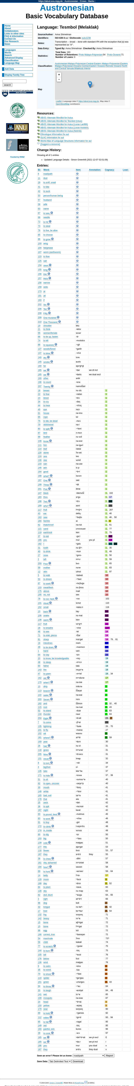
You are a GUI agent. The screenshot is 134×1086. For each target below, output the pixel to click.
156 (39, 274)
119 (39, 532)
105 (39, 954)
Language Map (12, 63)
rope (45, 417)
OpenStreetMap (62, 104)
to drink (46, 551)
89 (39, 1013)
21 (39, 329)
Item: (78, 170)
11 (39, 178)
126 (39, 771)
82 (39, 895)
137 (39, 353)
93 (39, 814)
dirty (45, 686)
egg (45, 930)
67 (39, 213)
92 (39, 783)
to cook (46, 1033)
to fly (45, 730)
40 (39, 551)
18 (39, 390)
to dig (46, 834)
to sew (46, 213)
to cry (46, 401)
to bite (46, 187)
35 (39, 970)
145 (39, 362)
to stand (47, 710)
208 (39, 313)
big (44, 838)
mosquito (47, 998)
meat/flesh (48, 587)
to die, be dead (50, 421)
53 (39, 195)
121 (39, 529)
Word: (46, 170)
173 (39, 291)
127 (39, 349)
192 (39, 703)
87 (39, 583)
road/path (47, 174)
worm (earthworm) (52, 252)
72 (39, 222)
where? (46, 738)
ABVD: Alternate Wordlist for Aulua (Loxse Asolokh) (64, 127)
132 (39, 914)
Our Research (12, 41)
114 (39, 449)
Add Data (9, 69)
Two (45, 501)
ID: (39, 170)
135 (39, 726)
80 (39, 428)
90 (39, 834)
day (45, 883)
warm (46, 620)
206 (39, 309)
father (46, 666)
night (45, 810)
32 (39, 907)
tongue (46, 907)
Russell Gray (79, 1083)
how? (46, 867)
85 (39, 235)
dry (44, 358)
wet (45, 994)
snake (46, 615)
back (45, 611)
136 (39, 962)
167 (39, 810)
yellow (46, 1005)
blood (46, 398)
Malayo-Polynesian (77, 63)
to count (47, 382)
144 (39, 950)
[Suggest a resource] (50, 144)
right (45, 899)
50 (39, 579)
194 (39, 867)
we (44, 370)
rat (44, 733)
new (45, 517)
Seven (46, 699)
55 (39, 333)
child (45, 942)
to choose (48, 235)
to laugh (47, 990)
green (46, 982)
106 (39, 615)
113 (39, 690)
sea (45, 456)
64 (39, 655)
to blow (46, 353)
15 (39, 922)
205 (39, 754)
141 (39, 994)
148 (39, 791)
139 (39, 842)
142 (39, 918)
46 (39, 631)
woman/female (50, 333)
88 (39, 344)
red (45, 1025)
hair (45, 746)
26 (39, 746)
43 (39, 513)
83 (39, 818)
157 (39, 278)
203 (39, 699)
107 (39, 252)
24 (39, 1002)
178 (39, 799)
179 (39, 1009)
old (44, 678)
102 (39, 733)
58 (39, 204)
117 (39, 510)
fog (44, 914)
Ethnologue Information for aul (54, 134)
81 (39, 639)
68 (39, 217)
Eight (45, 718)
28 (39, 628)
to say (46, 655)
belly (45, 875)
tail (44, 954)
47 (39, 674)
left (44, 559)
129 (39, 879)
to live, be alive (50, 230)
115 (39, 707)
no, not (46, 594)
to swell (47, 583)
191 (39, 296)
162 (39, 678)
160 (39, 1029)
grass (46, 750)
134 (39, 714)
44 (39, 405)
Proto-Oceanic (114, 54)
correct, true (49, 934)
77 (39, 946)
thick (45, 278)
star (45, 460)
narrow (46, 282)
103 (39, 587)
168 (39, 883)
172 (39, 826)
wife (45, 204)
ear (45, 513)
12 (39, 571)
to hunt (46, 871)
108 (39, 441)
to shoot (47, 974)
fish (45, 445)
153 (39, 838)
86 (39, 239)
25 (39, 802)
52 (39, 710)
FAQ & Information (14, 36)
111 (39, 445)
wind (45, 962)
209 (39, 317)
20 (39, 658)
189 (39, 505)
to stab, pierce (50, 635)
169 (39, 741)
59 (39, 567)
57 (39, 200)
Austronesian (71, 1)
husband (47, 200)
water (46, 695)
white (45, 791)
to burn (46, 951)
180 (39, 366)
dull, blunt (48, 895)
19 (39, 325)
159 (39, 287)
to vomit (47, 970)
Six (44, 305)
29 (39, 182)
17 (39, 911)
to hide (46, 775)
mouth (46, 787)
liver (45, 911)
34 (39, 401)
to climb (47, 826)
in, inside (47, 830)
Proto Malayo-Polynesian (90, 54)
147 (39, 493)
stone (46, 452)
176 (39, 958)
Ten (45, 309)
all (44, 296)
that (45, 799)
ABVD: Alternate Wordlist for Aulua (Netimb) (60, 131)
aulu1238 (86, 38)
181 (39, 737)
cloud (46, 603)
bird (45, 433)
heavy (46, 918)
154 (39, 265)
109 (39, 998)
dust (45, 178)
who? (46, 506)
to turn (46, 763)
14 (39, 875)
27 (39, 555)
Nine (45, 754)
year (45, 741)
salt (45, 261)
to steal (46, 226)
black (45, 493)
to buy (46, 822)
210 (39, 322)
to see (46, 631)
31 (39, 548)
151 (39, 982)
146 (39, 467)
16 (39, 643)
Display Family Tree (15, 75)
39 (39, 1033)
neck (45, 802)
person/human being (53, 195)
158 (39, 282)
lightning (47, 726)
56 (39, 942)
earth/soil (47, 532)
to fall (46, 1022)
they (45, 854)
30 (39, 787)
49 (39, 647)
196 (39, 382)
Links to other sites (14, 33)
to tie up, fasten (50, 336)
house (46, 413)
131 (39, 603)
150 (39, 1005)
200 (39, 563)
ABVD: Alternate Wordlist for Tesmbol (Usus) (61, 121)
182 (39, 544)
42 (39, 191)
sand (45, 529)
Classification (11, 60)
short (45, 265)
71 (39, 635)
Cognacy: (109, 170)
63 (39, 208)
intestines (47, 643)
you (45, 540)
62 (39, 525)
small (45, 607)
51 (39, 779)
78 (39, 598)
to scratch (48, 946)
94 (39, 986)
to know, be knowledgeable (56, 658)
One (45, 480)
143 (39, 669)
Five (45, 489)
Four (45, 564)
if (43, 300)
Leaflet (59, 101)
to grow (46, 239)
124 (39, 456)
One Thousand (50, 322)
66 (39, 336)
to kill (45, 340)
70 (39, 974)
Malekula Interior (83, 68)
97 (39, 433)
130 (39, 460)
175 (39, 591)
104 (39, 248)
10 (39, 686)
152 (39, 607)
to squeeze (48, 345)
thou (45, 497)
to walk (46, 575)
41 (39, 187)
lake (45, 771)
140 (39, 357)
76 (39, 230)
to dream (47, 579)
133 (39, 464)
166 (39, 934)
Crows (83, 1)
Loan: (126, 170)
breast (46, 390)
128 (39, 891)
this (45, 847)
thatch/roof (48, 525)
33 (39, 990)
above (46, 591)
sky (45, 891)
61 (39, 413)
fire (44, 669)
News (7, 44)
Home (8, 26)
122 (39, 695)
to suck (46, 191)
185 (39, 370)
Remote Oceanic (114, 66)
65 (39, 417)
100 (39, 243)
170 (39, 682)
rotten (46, 1018)
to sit (45, 779)
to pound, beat (50, 814)
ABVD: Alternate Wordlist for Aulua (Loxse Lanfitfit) (64, 124)
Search (8, 55)
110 (39, 978)
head (45, 1002)
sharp (46, 639)
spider (46, 978)
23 (39, 398)
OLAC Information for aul (52, 137)
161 (39, 862)
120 (39, 452)
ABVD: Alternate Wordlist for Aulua (56, 118)
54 (39, 938)
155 (39, 269)
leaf (45, 449)
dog (45, 903)
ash (45, 467)
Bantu (91, 1)
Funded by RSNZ (17, 157)
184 (39, 521)
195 (39, 594)
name (46, 208)
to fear (46, 394)
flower (46, 850)
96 (39, 903)
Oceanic (77, 66)
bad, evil (47, 795)
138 (39, 620)
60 (39, 666)
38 (39, 858)
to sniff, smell (49, 182)
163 (39, 517)
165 (39, 795)
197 (39, 480)
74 (39, 340)
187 (39, 854)
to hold (46, 1013)
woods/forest (49, 349)
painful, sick (49, 1029)
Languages (10, 50)
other (45, 378)
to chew (47, 859)
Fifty (45, 313)
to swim (47, 966)
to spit (46, 806)
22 (39, 394)
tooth (45, 548)
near (45, 1009)
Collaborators (11, 31)
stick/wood (48, 424)
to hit (45, 222)
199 (39, 484)
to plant (46, 887)
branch (46, 691)
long (45, 270)
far (44, 366)
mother (46, 567)
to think (46, 329)
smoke (46, 362)
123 (39, 256)
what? (46, 476)
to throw (47, 986)
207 (39, 386)
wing (45, 243)
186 (39, 540)
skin (45, 571)
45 (39, 409)
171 (39, 775)
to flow (46, 256)
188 (39, 476)
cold (45, 843)
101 (39, 730)
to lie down (48, 647)
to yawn (47, 674)
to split (46, 429)
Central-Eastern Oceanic (93, 66)
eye (45, 409)
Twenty (46, 386)
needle (46, 217)
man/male (48, 938)
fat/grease (48, 248)
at (44, 291)
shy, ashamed (50, 862)
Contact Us (10, 39)
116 (39, 850)
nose (45, 555)
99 (39, 437)
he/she (46, 521)
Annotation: (95, 170)
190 (39, 378)
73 (39, 226)
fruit (45, 510)
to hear (46, 405)
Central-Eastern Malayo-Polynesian (103, 63)
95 (39, 1022)
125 (39, 261)
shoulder (47, 325)
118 (39, 750)
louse (46, 441)
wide (45, 287)
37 (39, 536)
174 (39, 830)
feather (46, 437)
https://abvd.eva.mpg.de (50, 1)
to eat (46, 536)
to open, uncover (51, 783)
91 (39, 822)
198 (39, 501)
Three (46, 485)
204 (39, 718)
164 (39, 471)
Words (8, 52)
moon (46, 879)
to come (47, 722)
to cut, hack (48, 599)
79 (39, 424)
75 (39, 421)
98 (39, 930)
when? (46, 682)
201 (39, 489)
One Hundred (49, 318)
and (45, 703)
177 (39, 847)
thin (45, 274)
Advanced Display (14, 58)
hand (45, 651)
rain (45, 464)
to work (46, 819)
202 (39, 304)
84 (39, 887)
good (45, 471)
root (45, 707)
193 (39, 300)
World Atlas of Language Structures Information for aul (65, 141)
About (8, 28)
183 (39, 497)
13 (39, 611)
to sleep (47, 662)
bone (45, 922)
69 (39, 871)
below (46, 958)
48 (39, 662)
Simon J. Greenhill (56, 1083)
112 (39, 1017)
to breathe (48, 628)
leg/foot (46, 767)
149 (39, 1025)
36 (39, 806)
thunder (47, 714)
